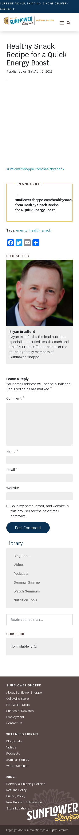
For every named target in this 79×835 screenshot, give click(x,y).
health (34, 230)
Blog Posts (22, 556)
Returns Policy (16, 790)
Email (12, 470)
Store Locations (17, 808)
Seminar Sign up (27, 582)
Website (12, 488)
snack (46, 230)
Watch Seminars (27, 591)
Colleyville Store (17, 699)
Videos (19, 565)
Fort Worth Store (18, 705)
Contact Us (14, 723)
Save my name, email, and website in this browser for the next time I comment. (40, 511)
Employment (15, 717)
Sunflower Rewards (20, 711)
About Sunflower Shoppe (24, 692)
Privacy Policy (15, 796)
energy (21, 230)
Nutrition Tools (25, 600)
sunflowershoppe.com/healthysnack (35, 169)
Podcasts (21, 573)
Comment (15, 398)
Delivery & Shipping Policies (25, 784)
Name (12, 451)
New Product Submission (24, 802)
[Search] (39, 619)
